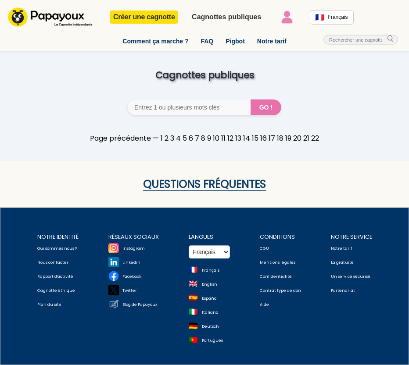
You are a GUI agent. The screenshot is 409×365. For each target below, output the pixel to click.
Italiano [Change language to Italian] (210, 312)
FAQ (207, 41)
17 (272, 138)
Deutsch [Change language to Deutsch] (210, 326)
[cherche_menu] (391, 39)
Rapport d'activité (55, 276)
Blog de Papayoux (139, 304)
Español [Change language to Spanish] (210, 298)
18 (280, 138)
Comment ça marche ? (155, 41)
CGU (264, 248)
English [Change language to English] (209, 284)
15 (255, 138)
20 (297, 138)
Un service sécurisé (350, 276)
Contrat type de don (280, 290)
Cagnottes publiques (226, 17)
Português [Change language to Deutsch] (212, 340)
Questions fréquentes (204, 184)
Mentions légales (277, 262)
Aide (264, 304)
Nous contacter (52, 262)
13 (238, 138)
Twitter (129, 290)
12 (230, 138)
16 (263, 138)
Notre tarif (272, 41)
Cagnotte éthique (56, 290)
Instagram (133, 248)
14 (246, 138)
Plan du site (49, 304)
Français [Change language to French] (210, 270)
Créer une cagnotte (144, 17)
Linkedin (131, 262)
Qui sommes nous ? (57, 248)
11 (223, 138)
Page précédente (120, 138)
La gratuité (342, 262)
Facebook (131, 276)
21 (306, 138)
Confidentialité (276, 276)
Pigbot (235, 41)
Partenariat (343, 290)
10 (216, 138)
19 (288, 138)
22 (315, 138)
